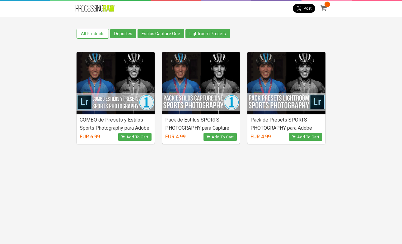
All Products (93, 33)
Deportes (123, 33)
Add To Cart (134, 137)
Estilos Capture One (161, 33)
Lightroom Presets (207, 33)
